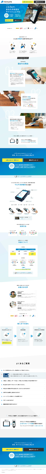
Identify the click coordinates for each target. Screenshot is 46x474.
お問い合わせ (27, 2)
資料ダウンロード (39, 2)
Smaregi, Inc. (3, 472)
